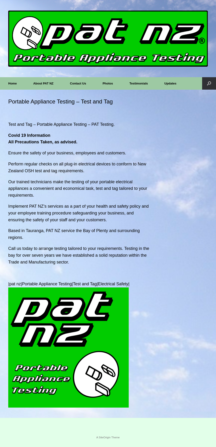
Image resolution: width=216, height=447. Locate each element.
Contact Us (78, 83)
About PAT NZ (43, 83)
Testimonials (138, 83)
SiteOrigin (105, 437)
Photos (108, 83)
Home (12, 83)
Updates (170, 83)
